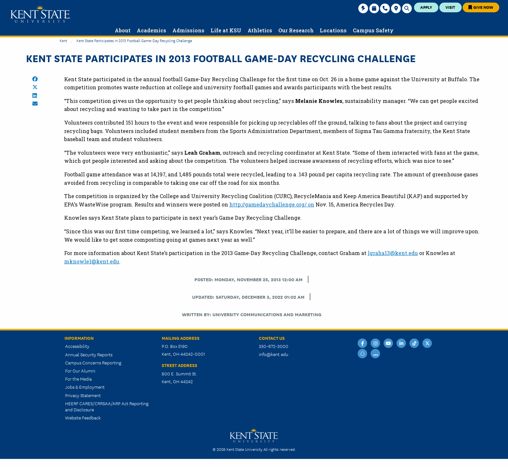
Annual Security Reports (88, 354)
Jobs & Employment (85, 386)
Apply (426, 7)
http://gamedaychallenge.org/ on (271, 204)
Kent (63, 40)
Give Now (480, 7)
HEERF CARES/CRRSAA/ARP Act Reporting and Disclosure (106, 406)
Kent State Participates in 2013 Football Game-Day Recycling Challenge (134, 40)
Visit (450, 7)
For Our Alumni (80, 370)
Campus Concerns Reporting (93, 362)
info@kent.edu (273, 354)
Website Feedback (83, 417)
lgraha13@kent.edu (393, 253)
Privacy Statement (83, 395)
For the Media (78, 378)
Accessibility (77, 346)
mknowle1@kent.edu (91, 261)
